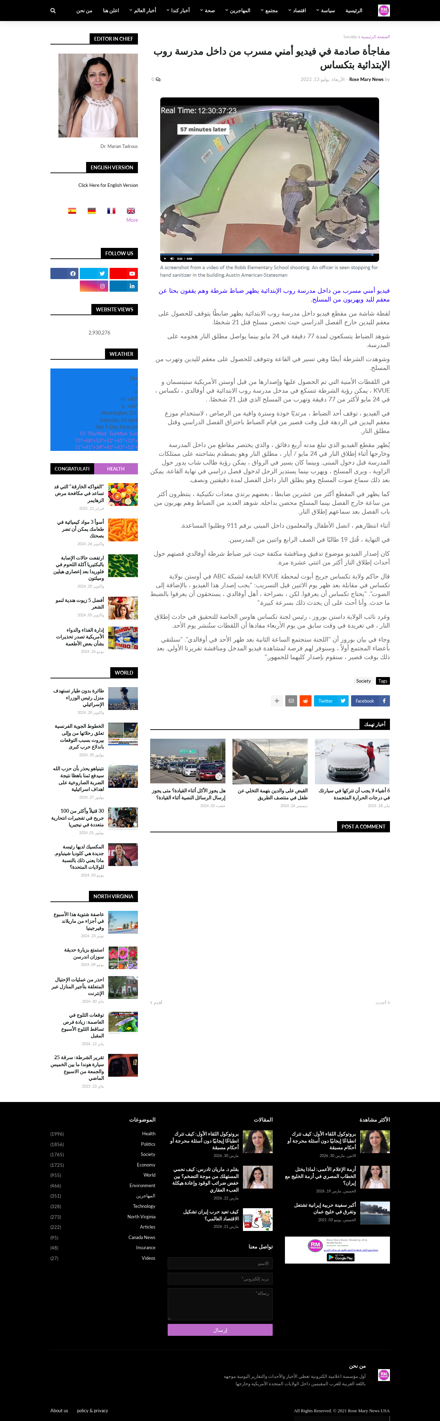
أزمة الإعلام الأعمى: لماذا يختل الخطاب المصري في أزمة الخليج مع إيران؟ (320, 1176)
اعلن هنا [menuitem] (111, 10)
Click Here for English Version (108, 185)
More (132, 220)
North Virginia (102, 1217)
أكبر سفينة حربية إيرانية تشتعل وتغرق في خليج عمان (325, 1208)
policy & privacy (92, 1410)
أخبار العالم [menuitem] (145, 10)
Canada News (102, 1237)
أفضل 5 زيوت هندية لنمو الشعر (80, 603)
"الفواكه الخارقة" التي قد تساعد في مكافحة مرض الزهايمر (79, 493)
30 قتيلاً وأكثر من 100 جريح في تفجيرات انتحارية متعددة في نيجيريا (77, 817)
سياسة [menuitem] (328, 10)
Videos (102, 1258)
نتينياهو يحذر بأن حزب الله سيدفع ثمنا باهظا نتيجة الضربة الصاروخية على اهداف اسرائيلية (78, 778)
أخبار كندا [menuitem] (180, 10)
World (102, 1175)
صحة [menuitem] (210, 10)
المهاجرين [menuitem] (240, 10)
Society (350, 36)
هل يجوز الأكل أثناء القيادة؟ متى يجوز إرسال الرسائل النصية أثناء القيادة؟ (188, 793)
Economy (102, 1165)
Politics (102, 1144)
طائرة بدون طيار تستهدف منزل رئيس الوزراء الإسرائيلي (78, 697)
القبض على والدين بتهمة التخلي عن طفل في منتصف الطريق (273, 793)
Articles (102, 1227)
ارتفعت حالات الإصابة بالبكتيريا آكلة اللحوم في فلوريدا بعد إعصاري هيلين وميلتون (78, 568)
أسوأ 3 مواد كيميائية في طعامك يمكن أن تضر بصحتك (80, 529)
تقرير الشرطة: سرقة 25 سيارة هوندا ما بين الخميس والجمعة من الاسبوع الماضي (77, 1067)
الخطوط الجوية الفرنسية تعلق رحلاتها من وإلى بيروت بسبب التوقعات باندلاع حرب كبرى (79, 736)
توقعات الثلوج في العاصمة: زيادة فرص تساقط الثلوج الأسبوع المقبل (82, 1025)
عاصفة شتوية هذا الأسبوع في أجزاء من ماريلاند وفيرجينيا (79, 921)
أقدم (158, 1002)
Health (116, 469)
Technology (102, 1206)
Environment (102, 1186)
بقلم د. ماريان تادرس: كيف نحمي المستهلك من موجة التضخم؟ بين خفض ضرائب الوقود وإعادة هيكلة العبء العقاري (205, 1179)
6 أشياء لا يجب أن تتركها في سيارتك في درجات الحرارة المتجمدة (354, 793)
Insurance (102, 1248)
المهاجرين (102, 1196)
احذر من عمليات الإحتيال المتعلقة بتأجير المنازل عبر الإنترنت (77, 986)
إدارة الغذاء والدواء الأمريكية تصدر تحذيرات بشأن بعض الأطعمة (80, 637)
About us (59, 1410)
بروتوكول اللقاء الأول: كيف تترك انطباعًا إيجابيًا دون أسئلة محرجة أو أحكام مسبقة (321, 1140)
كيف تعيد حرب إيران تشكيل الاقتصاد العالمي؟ (211, 1215)
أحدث (381, 1002)
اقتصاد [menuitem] (299, 10)
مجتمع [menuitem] (271, 10)
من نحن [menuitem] (84, 10)
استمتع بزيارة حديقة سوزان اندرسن (84, 953)
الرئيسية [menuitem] (353, 10)
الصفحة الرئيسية (375, 36)
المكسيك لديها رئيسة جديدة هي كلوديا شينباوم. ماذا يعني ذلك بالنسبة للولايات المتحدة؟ (79, 857)
